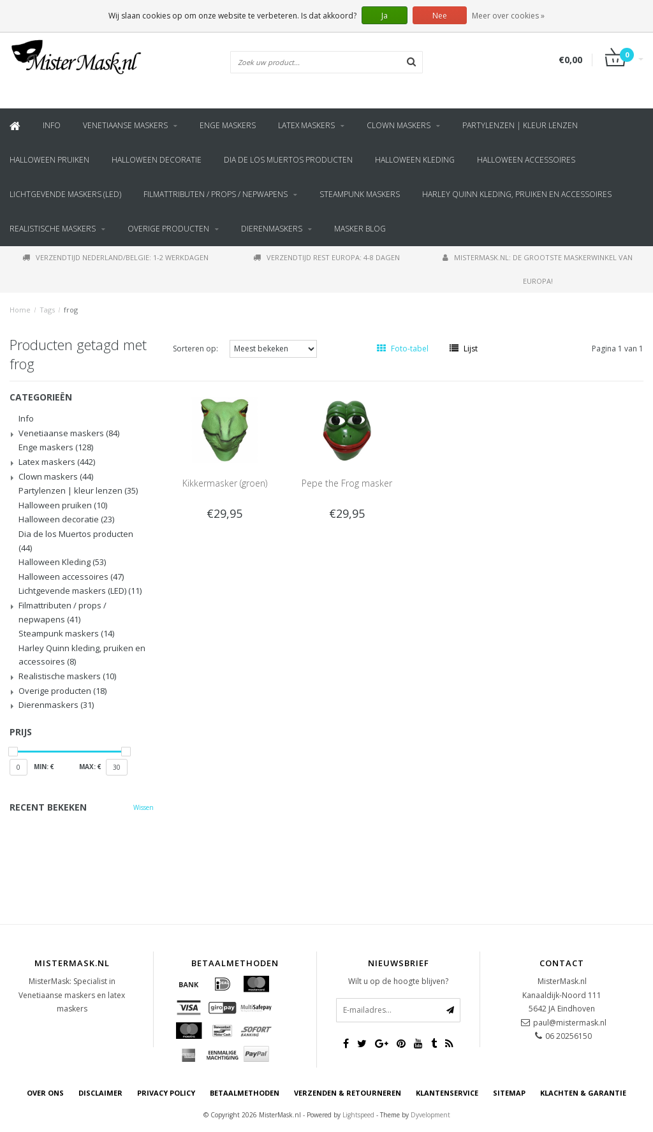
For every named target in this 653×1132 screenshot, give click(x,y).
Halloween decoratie (157, 159)
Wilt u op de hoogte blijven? (398, 981)
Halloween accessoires (526, 159)
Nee (439, 15)
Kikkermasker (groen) (224, 483)
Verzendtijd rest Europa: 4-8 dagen (326, 257)
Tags (47, 309)
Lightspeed (358, 1114)
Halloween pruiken (49, 159)
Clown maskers (398, 125)
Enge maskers (228, 125)
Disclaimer (100, 1093)
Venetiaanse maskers (125, 125)
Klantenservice (447, 1093)
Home (20, 309)
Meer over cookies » (508, 15)
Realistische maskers (53, 228)
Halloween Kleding (415, 159)
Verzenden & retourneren (347, 1093)
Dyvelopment (430, 1114)
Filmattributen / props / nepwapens (215, 194)
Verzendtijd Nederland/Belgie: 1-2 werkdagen (115, 257)
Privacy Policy (166, 1093)
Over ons (45, 1093)
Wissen (143, 807)
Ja (384, 15)
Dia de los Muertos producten (288, 159)
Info (52, 125)
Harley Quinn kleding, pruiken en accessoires (517, 194)
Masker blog (360, 228)
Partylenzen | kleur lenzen (520, 125)
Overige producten (168, 228)
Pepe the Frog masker (347, 483)
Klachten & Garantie (583, 1093)
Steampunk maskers (359, 194)
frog (71, 309)
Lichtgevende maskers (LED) (65, 194)
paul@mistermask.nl (569, 1022)
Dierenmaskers (271, 228)
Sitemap (509, 1093)
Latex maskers (306, 125)
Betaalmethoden (244, 1093)
